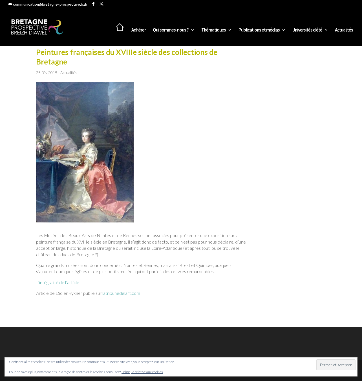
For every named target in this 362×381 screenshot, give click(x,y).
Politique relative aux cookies (142, 372)
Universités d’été (307, 30)
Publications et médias (259, 30)
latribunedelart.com (121, 293)
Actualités (344, 30)
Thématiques (213, 30)
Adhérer (138, 30)
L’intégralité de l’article (57, 282)
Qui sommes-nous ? (171, 30)
